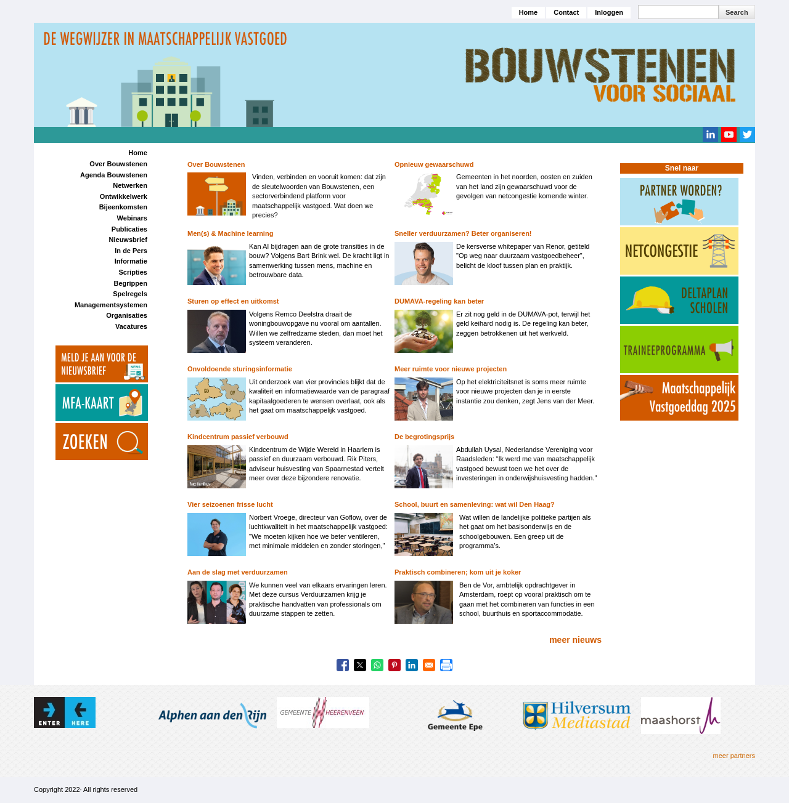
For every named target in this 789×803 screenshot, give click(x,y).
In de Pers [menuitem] (131, 250)
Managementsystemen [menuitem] (111, 305)
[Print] (446, 665)
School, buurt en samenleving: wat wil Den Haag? (474, 504)
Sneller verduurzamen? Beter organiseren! (463, 233)
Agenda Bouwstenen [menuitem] (113, 175)
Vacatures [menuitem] (131, 326)
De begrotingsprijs (424, 436)
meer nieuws (575, 640)
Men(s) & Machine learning (230, 233)
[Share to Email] (429, 665)
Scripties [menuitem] (132, 272)
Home (528, 12)
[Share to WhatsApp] (377, 665)
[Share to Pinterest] (394, 665)
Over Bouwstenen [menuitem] (118, 163)
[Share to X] (360, 665)
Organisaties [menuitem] (126, 315)
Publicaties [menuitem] (129, 229)
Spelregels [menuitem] (130, 293)
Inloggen (609, 12)
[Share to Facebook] (343, 665)
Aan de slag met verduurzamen (237, 572)
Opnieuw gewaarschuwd (433, 164)
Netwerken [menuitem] (130, 185)
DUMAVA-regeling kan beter (439, 301)
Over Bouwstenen (216, 164)
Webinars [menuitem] (132, 218)
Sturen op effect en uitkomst (233, 301)
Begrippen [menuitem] (130, 283)
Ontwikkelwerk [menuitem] (123, 196)
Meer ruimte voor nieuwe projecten (450, 369)
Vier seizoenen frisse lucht (230, 504)
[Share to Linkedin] (412, 665)
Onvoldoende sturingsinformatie (239, 369)
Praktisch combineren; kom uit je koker (457, 572)
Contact (566, 12)
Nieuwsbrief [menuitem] (128, 239)
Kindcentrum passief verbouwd (237, 436)
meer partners (734, 755)
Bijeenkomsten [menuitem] (123, 207)
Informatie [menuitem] (131, 261)
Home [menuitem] (137, 152)
